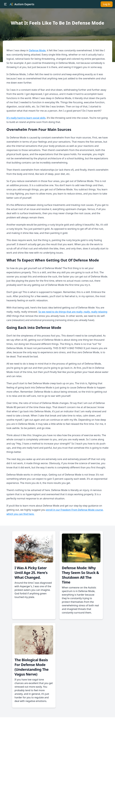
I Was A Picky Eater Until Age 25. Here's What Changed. (31, 572)
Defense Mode (37, 50)
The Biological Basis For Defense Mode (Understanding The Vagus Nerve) (32, 667)
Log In (106, 4)
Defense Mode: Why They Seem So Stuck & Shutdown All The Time (80, 575)
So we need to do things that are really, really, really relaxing (72, 311)
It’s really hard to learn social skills (26, 117)
